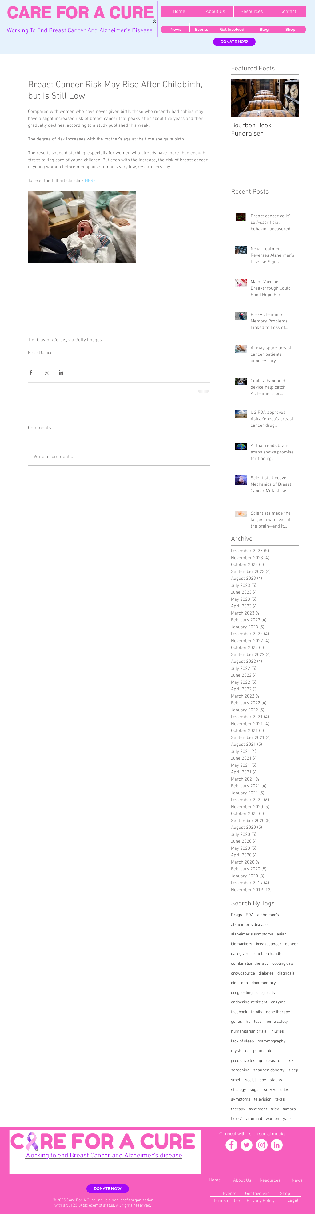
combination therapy (250, 963)
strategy (238, 1090)
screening (240, 1070)
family (256, 1012)
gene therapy (278, 1012)
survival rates (276, 1090)
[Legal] (292, 1200)
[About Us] (242, 1180)
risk (289, 1060)
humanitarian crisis (249, 1031)
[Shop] (290, 29)
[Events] (201, 29)
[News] (176, 29)
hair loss (254, 1021)
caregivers (241, 953)
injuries (277, 1031)
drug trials (265, 992)
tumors (289, 1109)
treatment (258, 1109)
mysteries (240, 1051)
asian (282, 934)
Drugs (236, 915)
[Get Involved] (232, 29)
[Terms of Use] (226, 1200)
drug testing (242, 992)
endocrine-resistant (249, 1002)
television (263, 1099)
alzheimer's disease (249, 924)
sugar (255, 1090)
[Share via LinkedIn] (61, 372)
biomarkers (241, 944)
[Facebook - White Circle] (231, 1145)
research (274, 1060)
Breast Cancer (41, 352)
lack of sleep (242, 1041)
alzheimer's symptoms (252, 934)
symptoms (240, 1099)
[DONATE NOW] (234, 42)
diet (234, 983)
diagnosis (286, 973)
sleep (293, 1070)
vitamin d (253, 1118)
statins (276, 1080)
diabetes (266, 973)
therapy (238, 1109)
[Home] (215, 1180)
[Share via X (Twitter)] (46, 372)
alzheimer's (268, 915)
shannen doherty (269, 1070)
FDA (249, 915)
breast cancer (268, 944)
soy (263, 1080)
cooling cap (282, 963)
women (272, 1118)
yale (287, 1118)
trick (275, 1109)
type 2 (236, 1118)
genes (236, 1021)
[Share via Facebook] (31, 372)
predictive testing (246, 1060)
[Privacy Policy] (260, 1200)
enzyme (278, 1002)
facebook (239, 1012)
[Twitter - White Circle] (247, 1145)
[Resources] (270, 1180)
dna (244, 983)
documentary (264, 983)
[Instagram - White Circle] (262, 1145)
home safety (276, 1021)
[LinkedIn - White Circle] (277, 1145)
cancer (291, 944)
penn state (262, 1051)
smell (236, 1080)
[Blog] (264, 29)
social (250, 1080)
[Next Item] (289, 97)
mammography (271, 1041)
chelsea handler (269, 953)
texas (280, 1099)
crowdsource (243, 973)
